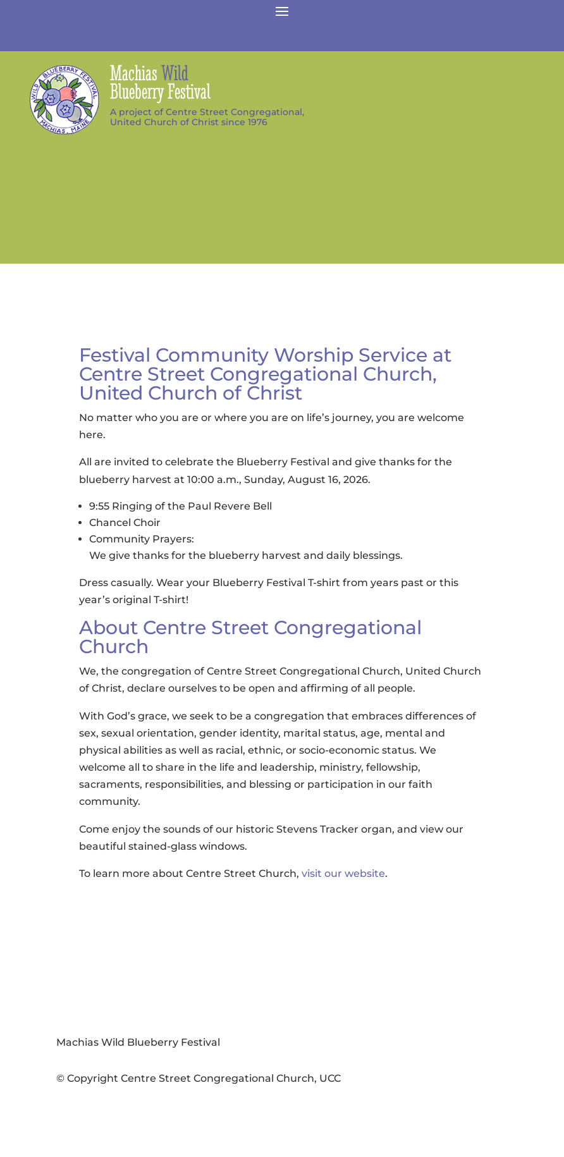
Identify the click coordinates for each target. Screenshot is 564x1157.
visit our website (343, 873)
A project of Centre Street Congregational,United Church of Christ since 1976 (207, 117)
